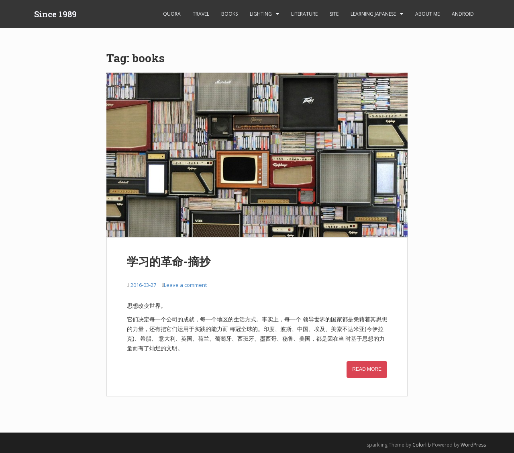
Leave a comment (185, 284)
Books (229, 13)
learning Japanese (373, 13)
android (463, 13)
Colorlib (421, 444)
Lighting (261, 13)
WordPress (473, 444)
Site (334, 13)
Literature (304, 13)
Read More (366, 369)
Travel (201, 13)
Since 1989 (55, 14)
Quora (172, 13)
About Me (427, 13)
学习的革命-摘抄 (168, 261)
